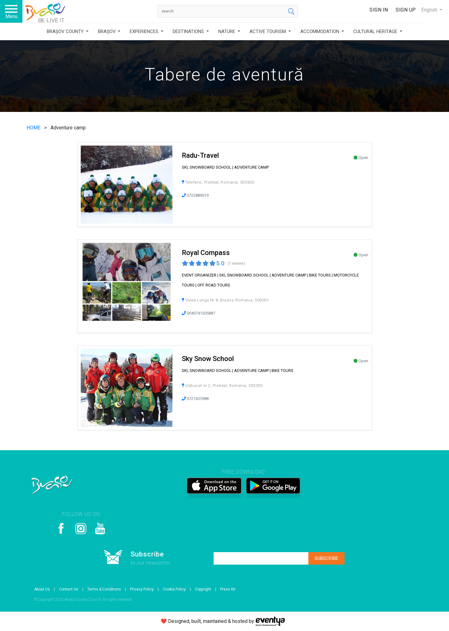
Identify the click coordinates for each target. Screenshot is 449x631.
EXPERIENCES (145, 31)
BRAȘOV (107, 31)
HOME (34, 128)
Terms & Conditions (104, 589)
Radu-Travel (200, 155)
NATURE (227, 31)
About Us (42, 589)
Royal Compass (206, 253)
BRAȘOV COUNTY (66, 31)
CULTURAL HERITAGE (375, 31)
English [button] (429, 10)
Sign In (378, 10)
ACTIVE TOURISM (268, 31)
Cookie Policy (174, 589)
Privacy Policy (142, 589)
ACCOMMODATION (320, 31)
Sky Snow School (208, 359)
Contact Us (68, 589)
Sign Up (406, 10)
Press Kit (227, 589)
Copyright (203, 589)
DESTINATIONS (189, 31)
